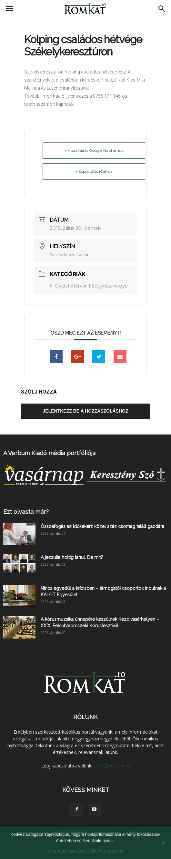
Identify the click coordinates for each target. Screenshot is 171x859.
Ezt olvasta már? (26, 511)
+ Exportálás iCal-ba (94, 171)
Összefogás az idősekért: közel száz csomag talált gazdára (102, 526)
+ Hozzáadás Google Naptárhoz (94, 150)
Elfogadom (85, 849)
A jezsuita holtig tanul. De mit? (72, 557)
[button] (162, 8)
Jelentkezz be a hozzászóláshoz (85, 411)
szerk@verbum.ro (112, 766)
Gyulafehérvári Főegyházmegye (91, 286)
